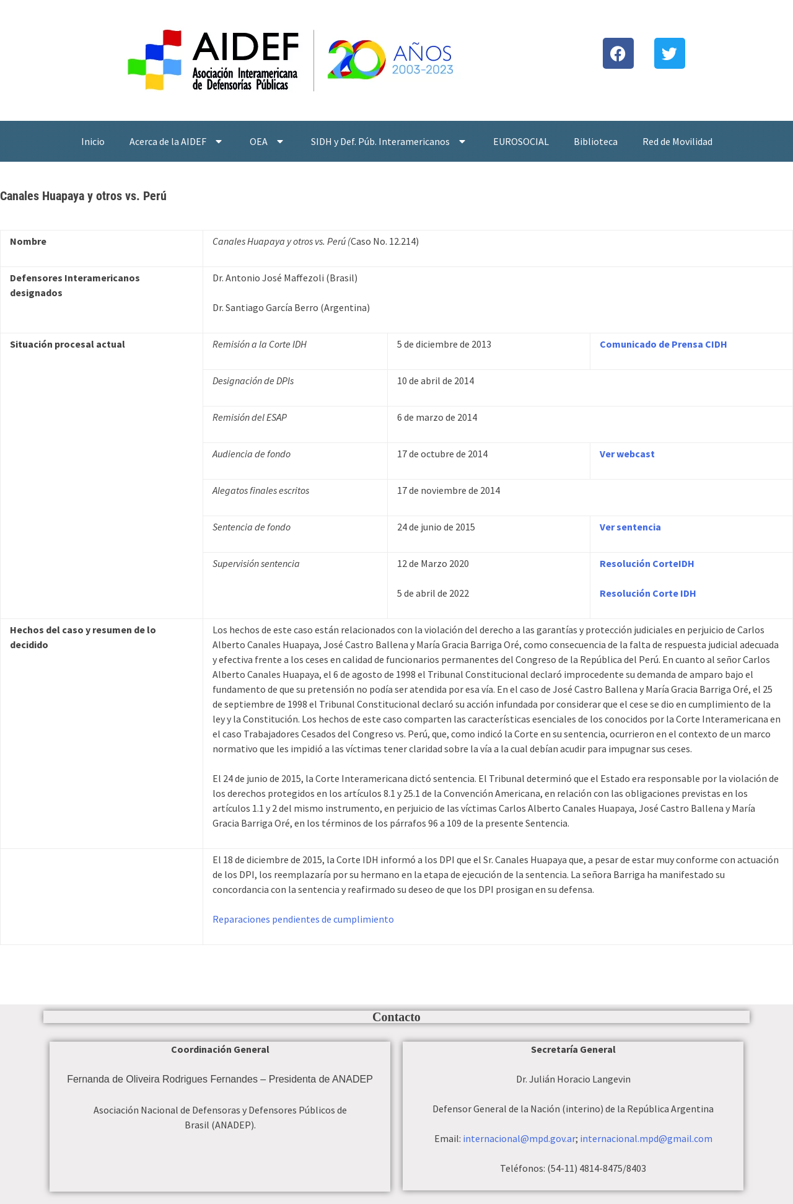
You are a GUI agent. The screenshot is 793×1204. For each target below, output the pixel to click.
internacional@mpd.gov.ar (519, 1138)
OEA (268, 141)
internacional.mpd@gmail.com (646, 1138)
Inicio (93, 141)
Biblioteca (596, 141)
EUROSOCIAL (521, 141)
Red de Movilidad (677, 141)
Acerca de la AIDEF (177, 141)
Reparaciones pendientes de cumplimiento (303, 919)
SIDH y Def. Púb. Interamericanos (389, 141)
